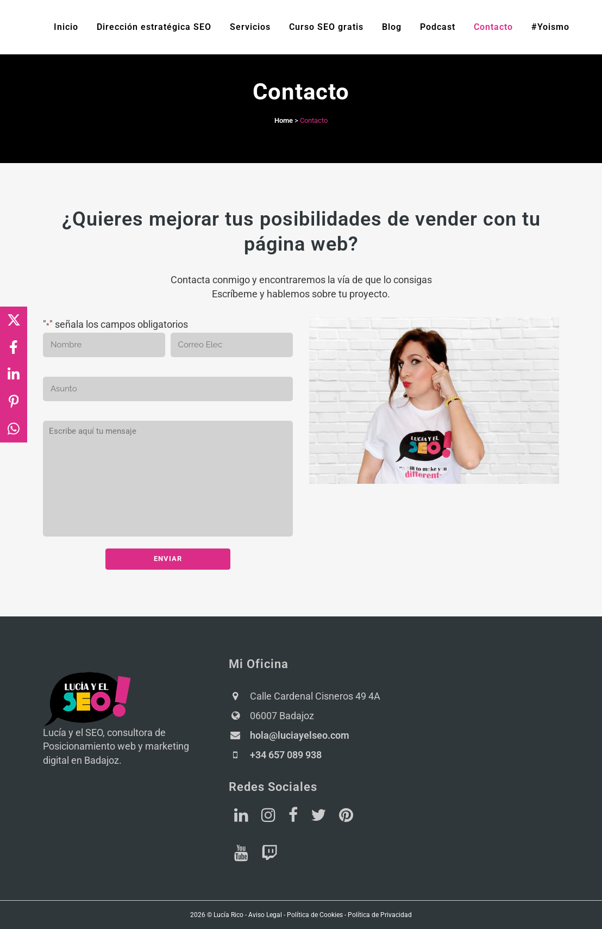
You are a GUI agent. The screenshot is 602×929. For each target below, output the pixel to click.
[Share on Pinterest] (13, 401)
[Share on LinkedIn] (13, 374)
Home (283, 120)
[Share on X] (13, 320)
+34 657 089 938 (286, 754)
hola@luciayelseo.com (299, 734)
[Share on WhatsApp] (13, 428)
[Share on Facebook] (13, 347)
